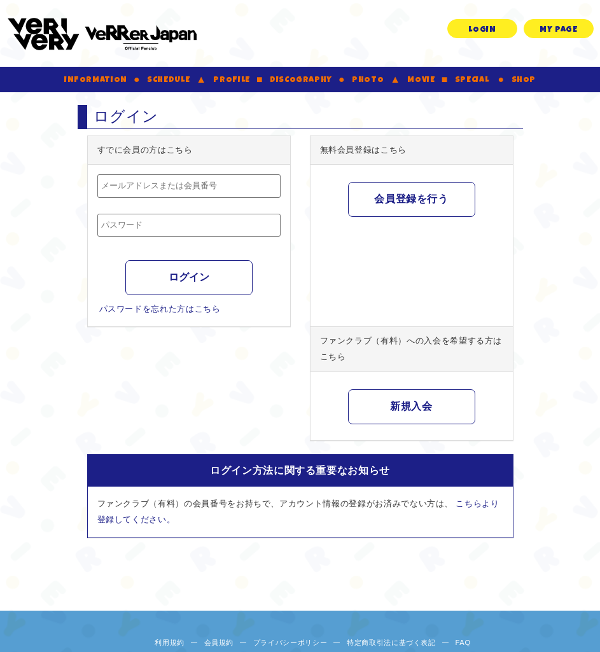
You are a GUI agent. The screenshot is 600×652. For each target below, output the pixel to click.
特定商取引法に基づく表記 (391, 642)
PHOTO (368, 80)
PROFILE (231, 80)
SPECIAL (472, 80)
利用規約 (170, 642)
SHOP (524, 80)
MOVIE (421, 80)
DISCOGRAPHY (301, 80)
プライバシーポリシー (290, 642)
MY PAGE (559, 30)
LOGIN (482, 30)
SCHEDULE (168, 80)
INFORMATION (95, 80)
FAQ (462, 642)
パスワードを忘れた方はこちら (160, 309)
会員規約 (219, 642)
